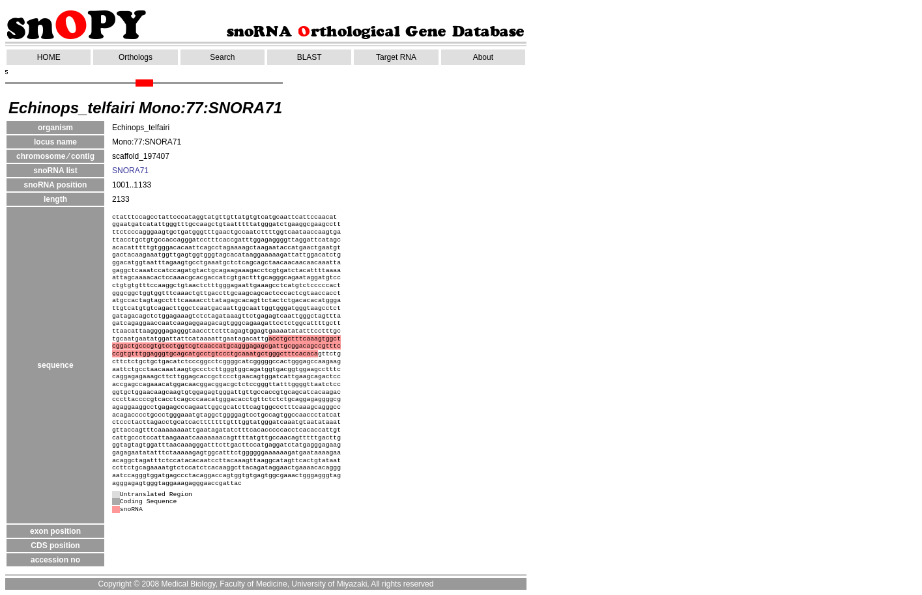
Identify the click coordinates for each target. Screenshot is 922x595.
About (483, 57)
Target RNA (396, 57)
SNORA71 (130, 170)
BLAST (309, 57)
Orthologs (135, 57)
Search (222, 57)
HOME (49, 57)
